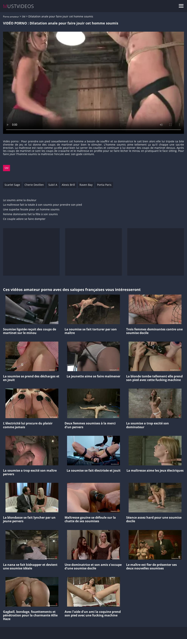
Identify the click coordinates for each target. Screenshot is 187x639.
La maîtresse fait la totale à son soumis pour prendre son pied (42, 204)
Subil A (52, 185)
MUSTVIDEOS (18, 6)
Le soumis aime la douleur (19, 200)
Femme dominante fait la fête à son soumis (30, 214)
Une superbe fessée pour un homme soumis (31, 209)
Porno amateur (11, 16)
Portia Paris (104, 185)
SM (23, 16)
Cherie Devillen (34, 185)
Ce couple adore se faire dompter (24, 219)
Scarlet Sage (12, 185)
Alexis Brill (68, 185)
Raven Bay (86, 185)
